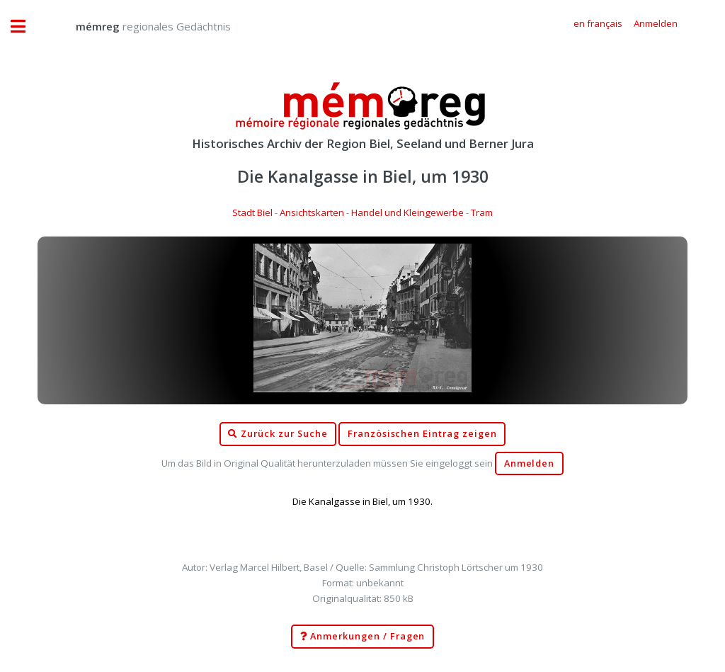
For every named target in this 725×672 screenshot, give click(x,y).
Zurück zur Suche (277, 434)
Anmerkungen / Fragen (363, 637)
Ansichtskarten (312, 212)
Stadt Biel (252, 212)
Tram (482, 212)
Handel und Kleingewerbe (407, 212)
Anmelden (529, 463)
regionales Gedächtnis (139, 26)
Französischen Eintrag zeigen (422, 433)
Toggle (25, 26)
